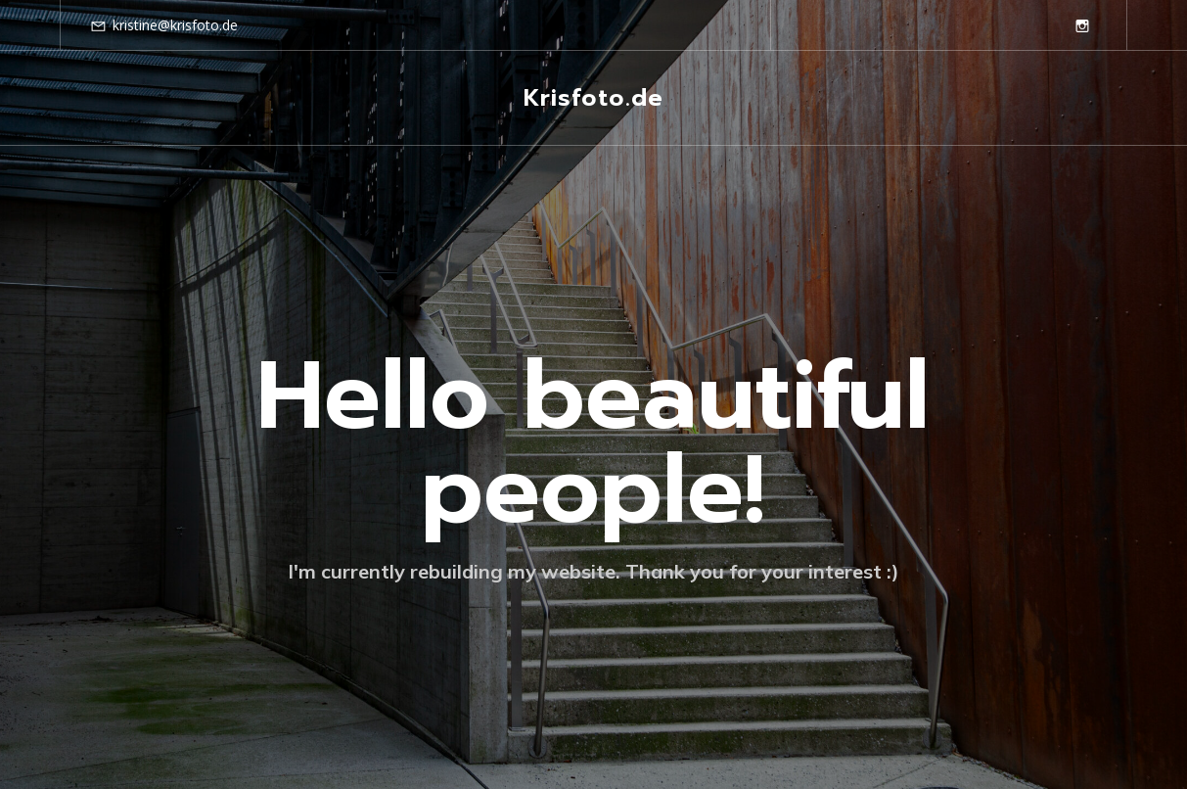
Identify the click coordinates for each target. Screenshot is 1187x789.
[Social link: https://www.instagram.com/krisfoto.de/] (1082, 25)
